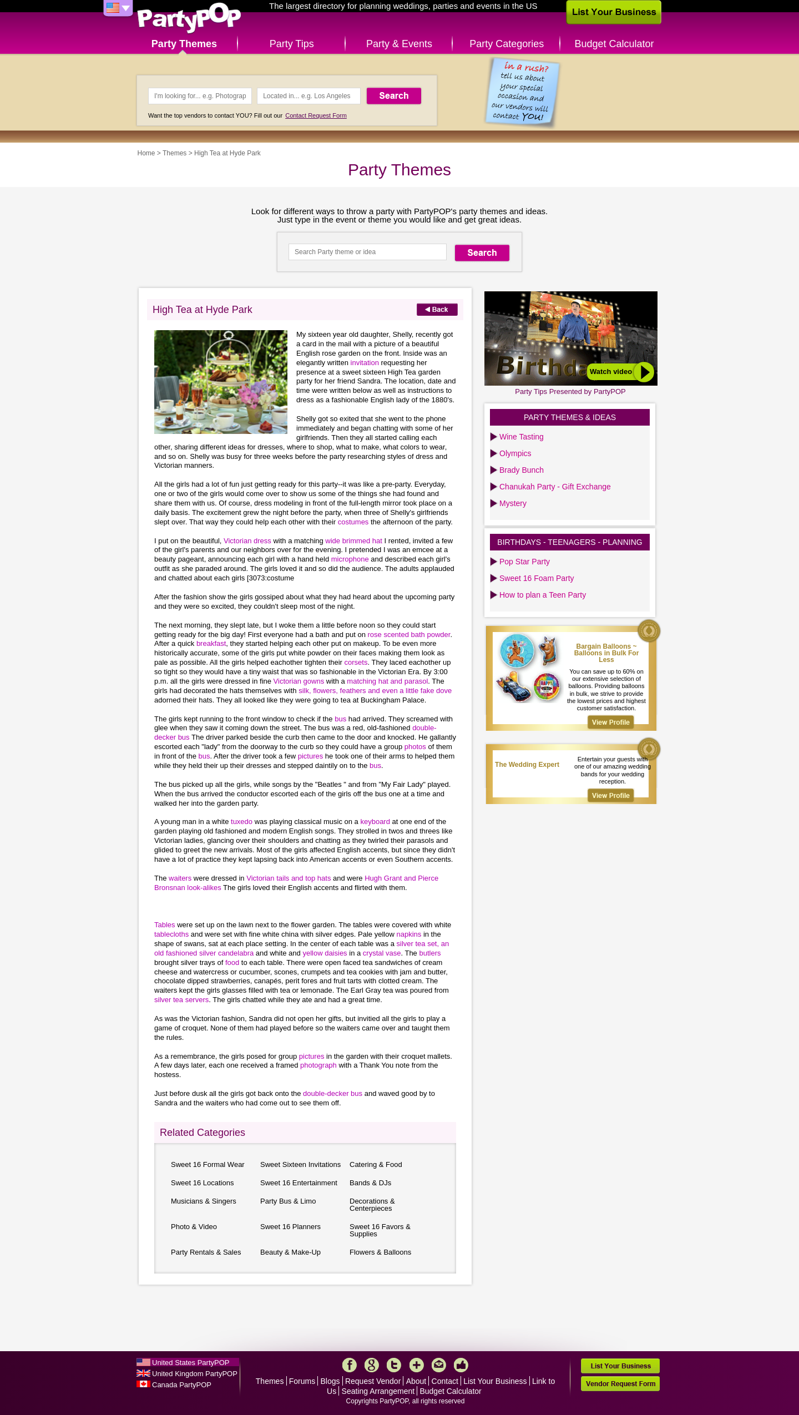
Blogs (330, 1381)
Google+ (372, 1365)
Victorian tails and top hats (288, 878)
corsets (356, 662)
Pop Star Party (524, 561)
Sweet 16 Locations (202, 1183)
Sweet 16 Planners (290, 1226)
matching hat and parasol (387, 681)
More (416, 1365)
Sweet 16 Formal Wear (208, 1164)
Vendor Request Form (620, 1384)
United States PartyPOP (190, 1362)
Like (461, 1365)
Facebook (349, 1365)
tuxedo (241, 821)
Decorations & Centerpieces (372, 1204)
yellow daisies (324, 953)
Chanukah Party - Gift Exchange (555, 486)
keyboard (375, 821)
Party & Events (399, 43)
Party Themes (184, 43)
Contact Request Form (316, 115)
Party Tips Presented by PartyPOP (570, 391)
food (232, 962)
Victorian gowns (299, 681)
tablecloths (171, 934)
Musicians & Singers (203, 1201)
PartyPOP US (189, 18)
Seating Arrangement (378, 1391)
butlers (430, 953)
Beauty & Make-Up (290, 1252)
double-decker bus (332, 1093)
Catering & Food (376, 1164)
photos (415, 746)
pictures (310, 756)
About (416, 1381)
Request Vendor (373, 1381)
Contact (445, 1381)
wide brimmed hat (353, 541)
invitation (365, 362)
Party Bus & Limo (288, 1201)
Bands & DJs (370, 1183)
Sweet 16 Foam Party (536, 578)
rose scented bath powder (408, 634)
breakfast (211, 643)
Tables (164, 925)
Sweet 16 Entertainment (298, 1183)
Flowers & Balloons (380, 1252)
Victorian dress (247, 541)
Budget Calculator (614, 43)
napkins (408, 934)
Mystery (513, 503)
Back (437, 309)
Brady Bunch (521, 470)
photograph (318, 1065)
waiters (180, 878)
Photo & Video (194, 1226)
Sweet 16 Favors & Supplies (380, 1230)
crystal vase (382, 953)
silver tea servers (181, 999)
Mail (439, 1365)
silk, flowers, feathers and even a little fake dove (375, 690)
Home (146, 153)
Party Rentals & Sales (206, 1252)
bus (340, 719)
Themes (174, 153)
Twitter (394, 1365)
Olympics (515, 453)
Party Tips (292, 43)
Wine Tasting (521, 436)
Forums (302, 1381)
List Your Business (495, 1381)
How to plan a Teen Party (542, 594)
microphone (350, 559)
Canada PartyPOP (181, 1385)
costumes (353, 522)
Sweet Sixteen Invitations (300, 1164)
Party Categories (506, 43)
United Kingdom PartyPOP (194, 1373)
